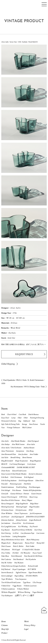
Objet (19, 418)
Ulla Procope (37, 582)
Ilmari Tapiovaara (21, 513)
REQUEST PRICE (24, 354)
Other (26, 418)
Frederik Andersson (7, 487)
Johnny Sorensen (21, 520)
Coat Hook (22, 414)
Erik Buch (4, 477)
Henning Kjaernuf (7, 507)
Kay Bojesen (5, 530)
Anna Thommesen (7, 451)
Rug (19, 421)
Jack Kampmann (36, 513)
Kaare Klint (16, 523)
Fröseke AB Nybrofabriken (32, 490)
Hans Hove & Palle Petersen (10, 500)
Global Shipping (8, 363)
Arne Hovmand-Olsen (8, 454)
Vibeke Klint (5, 586)
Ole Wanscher (25, 553)
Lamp (13, 418)
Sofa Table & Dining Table (10, 424)
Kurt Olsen (38, 530)
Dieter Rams (5, 471)
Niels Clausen (6, 546)
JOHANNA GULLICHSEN (35, 516)
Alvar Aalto (31, 444)
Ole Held (15, 553)
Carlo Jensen (31, 464)
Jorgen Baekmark (35, 520)
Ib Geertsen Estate (7, 510)
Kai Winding (22, 526)
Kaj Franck (34, 526)
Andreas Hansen (29, 447)
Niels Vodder (30, 546)
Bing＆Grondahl (7, 461)
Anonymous (20, 451)
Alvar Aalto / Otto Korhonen (11, 447)
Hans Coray (33, 497)
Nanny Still (40, 543)
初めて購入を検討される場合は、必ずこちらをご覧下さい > (23, 344)
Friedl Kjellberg (21, 487)
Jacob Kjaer (5, 516)
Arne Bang (29, 451)
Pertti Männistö (16, 556)
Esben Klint (39, 480)
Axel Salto (4, 457)
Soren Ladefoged (6, 576)
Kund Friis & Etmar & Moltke (22, 530)
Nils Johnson (5, 549)
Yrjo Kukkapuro (7, 595)
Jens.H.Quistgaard (18, 516)
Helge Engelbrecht (22, 503)
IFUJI (31, 510)
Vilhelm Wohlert (23, 589)
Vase (2, 427)
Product (4, 633)
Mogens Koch (5, 543)
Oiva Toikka (5, 553)
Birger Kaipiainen (21, 461)
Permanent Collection (8, 421)
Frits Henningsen (34, 487)
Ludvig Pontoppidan (19, 536)
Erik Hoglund (28, 477)
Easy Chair (5, 418)
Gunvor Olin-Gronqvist (9, 497)
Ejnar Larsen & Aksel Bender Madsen (13, 474)
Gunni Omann (36, 493)
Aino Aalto (5, 441)
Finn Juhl (4, 484)
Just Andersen (5, 523)
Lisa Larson (40, 533)
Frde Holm (27, 484)
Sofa (33, 421)
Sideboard (26, 421)
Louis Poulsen (5, 536)
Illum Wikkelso (6, 513)
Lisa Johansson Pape (27, 533)
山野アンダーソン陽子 (24, 595)
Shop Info (5, 629)
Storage (24, 424)
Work (26, 621)
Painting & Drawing (37, 418)
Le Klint (15, 533)
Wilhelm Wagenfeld (8, 592)
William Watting (24, 592)
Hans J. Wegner (27, 500)
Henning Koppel (21, 507)
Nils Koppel (16, 549)
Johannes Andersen (7, 520)
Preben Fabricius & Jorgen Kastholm (13, 566)
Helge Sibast (34, 503)
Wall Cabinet (26, 427)
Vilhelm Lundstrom (8, 589)
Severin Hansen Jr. (7, 572)
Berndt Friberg (15, 457)
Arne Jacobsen (22, 454)
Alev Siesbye (5, 444)
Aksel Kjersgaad (33, 441)
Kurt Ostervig (5, 533)
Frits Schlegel (5, 490)
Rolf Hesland (5, 569)
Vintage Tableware (13, 427)
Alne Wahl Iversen (18, 444)
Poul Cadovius (6, 559)
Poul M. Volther (6, 562)
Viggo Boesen (16, 586)
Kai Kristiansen (28, 523)
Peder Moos (5, 556)
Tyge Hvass (26, 582)
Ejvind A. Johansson (35, 474)
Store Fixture (33, 424)
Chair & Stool (11, 414)
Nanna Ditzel (29, 543)
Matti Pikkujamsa (32, 539)
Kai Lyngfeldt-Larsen (8, 526)
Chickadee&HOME (7, 467)
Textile (42, 424)
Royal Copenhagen (18, 569)
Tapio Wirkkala (7, 579)
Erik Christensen (16, 477)
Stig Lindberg (18, 576)
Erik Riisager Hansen (26, 480)
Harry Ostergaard (7, 503)
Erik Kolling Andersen (8, 480)
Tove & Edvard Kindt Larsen (10, 582)
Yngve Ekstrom (37, 592)
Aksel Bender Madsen (18, 441)
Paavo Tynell (37, 553)
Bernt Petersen (27, 457)
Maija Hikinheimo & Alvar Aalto (12, 539)
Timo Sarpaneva (20, 579)
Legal (26, 629)
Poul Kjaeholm (31, 559)
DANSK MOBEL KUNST (26, 467)
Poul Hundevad (18, 559)
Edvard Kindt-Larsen (19, 471)
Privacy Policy (29, 625)
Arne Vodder (34, 454)
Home (3, 621)
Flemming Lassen (16, 484)
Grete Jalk (4, 493)
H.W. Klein (23, 497)
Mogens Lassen (18, 543)
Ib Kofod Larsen (20, 510)
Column (4, 625)
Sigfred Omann (21, 572)
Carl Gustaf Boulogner (17, 464)
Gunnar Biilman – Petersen (19, 493)
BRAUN (4, 464)
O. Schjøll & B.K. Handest (31, 549)
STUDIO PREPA (32, 576)
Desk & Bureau (33, 414)
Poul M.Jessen (18, 562)
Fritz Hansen (16, 490)
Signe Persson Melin (35, 572)
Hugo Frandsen (34, 507)
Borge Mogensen (35, 461)
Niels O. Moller (18, 546)
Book (3, 414)
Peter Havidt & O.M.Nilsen (33, 556)
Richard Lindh (33, 566)
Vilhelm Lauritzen (30, 586)
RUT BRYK (32, 569)
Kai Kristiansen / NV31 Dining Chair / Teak (28, 387)
